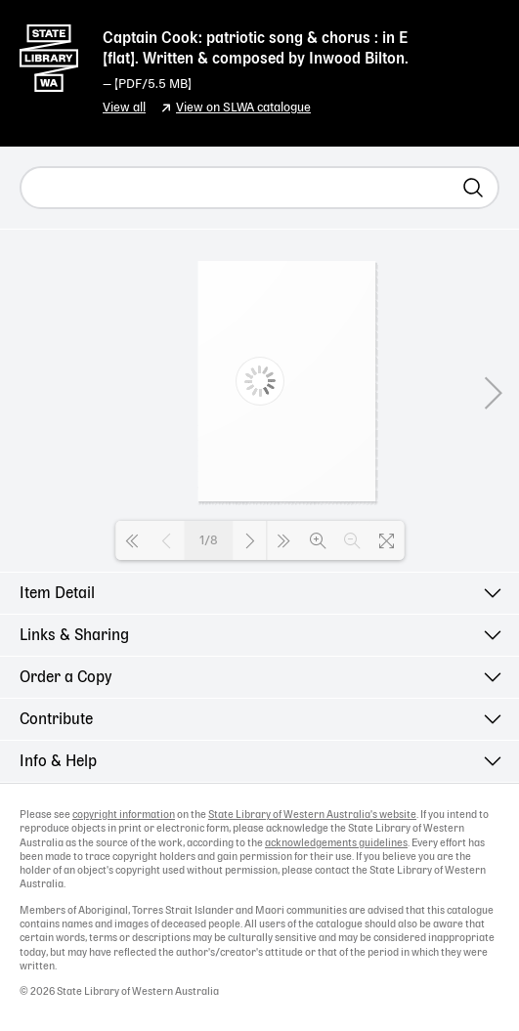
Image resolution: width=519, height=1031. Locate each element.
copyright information (123, 815)
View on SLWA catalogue (243, 108)
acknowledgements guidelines (336, 843)
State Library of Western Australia (49, 53)
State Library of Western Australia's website (312, 815)
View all (124, 108)
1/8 (208, 541)
